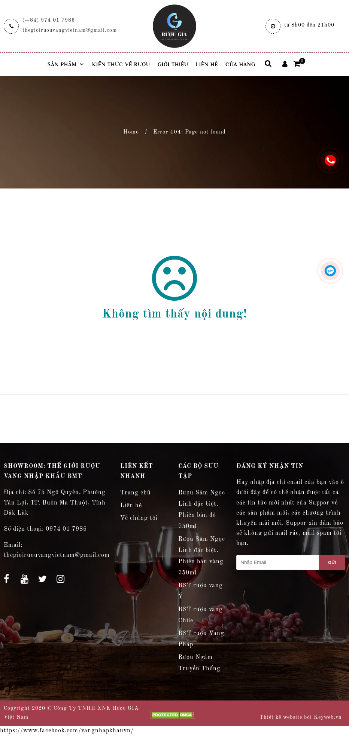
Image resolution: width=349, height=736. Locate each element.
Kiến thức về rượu (121, 64)
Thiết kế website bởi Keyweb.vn (301, 717)
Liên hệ (207, 64)
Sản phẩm (66, 64)
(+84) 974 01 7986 (48, 20)
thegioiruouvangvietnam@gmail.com (69, 30)
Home (131, 132)
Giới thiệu (173, 64)
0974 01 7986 (66, 529)
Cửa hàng (240, 64)
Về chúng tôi (139, 518)
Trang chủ (135, 493)
